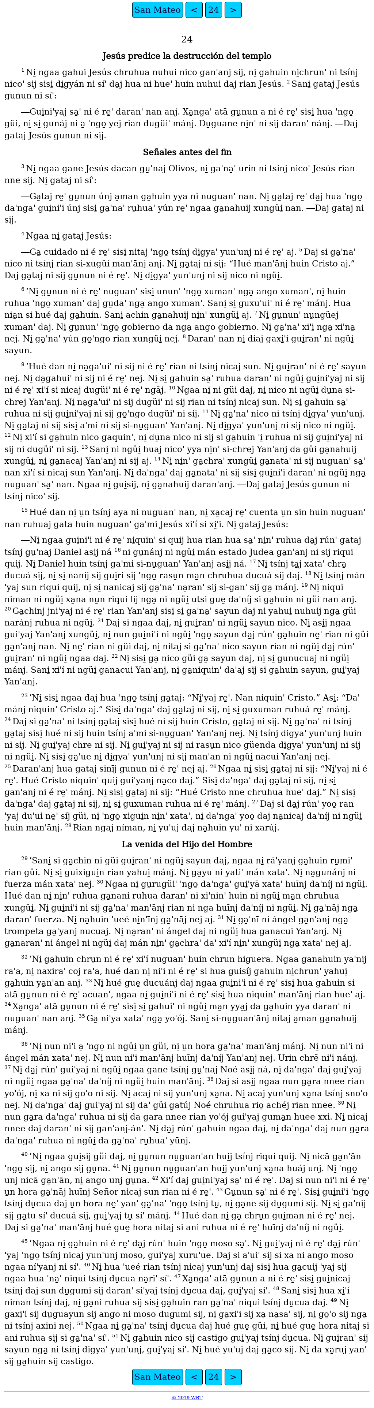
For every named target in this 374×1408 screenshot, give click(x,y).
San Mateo (157, 10)
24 (213, 10)
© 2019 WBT (187, 1397)
